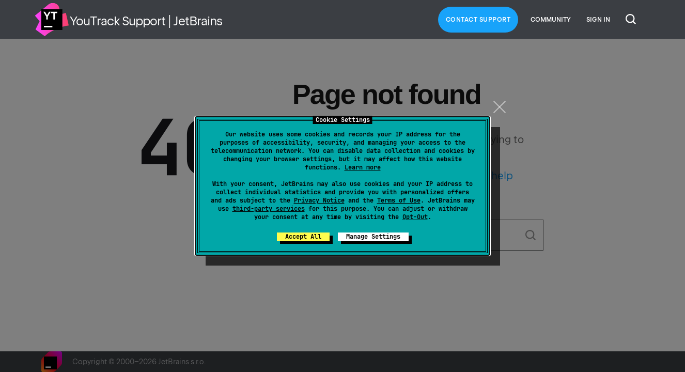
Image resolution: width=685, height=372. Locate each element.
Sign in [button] (598, 19)
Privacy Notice (319, 200)
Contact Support (478, 19)
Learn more (363, 167)
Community (551, 19)
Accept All (303, 237)
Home (51, 19)
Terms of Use (399, 200)
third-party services (268, 209)
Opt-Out (415, 217)
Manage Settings (373, 237)
